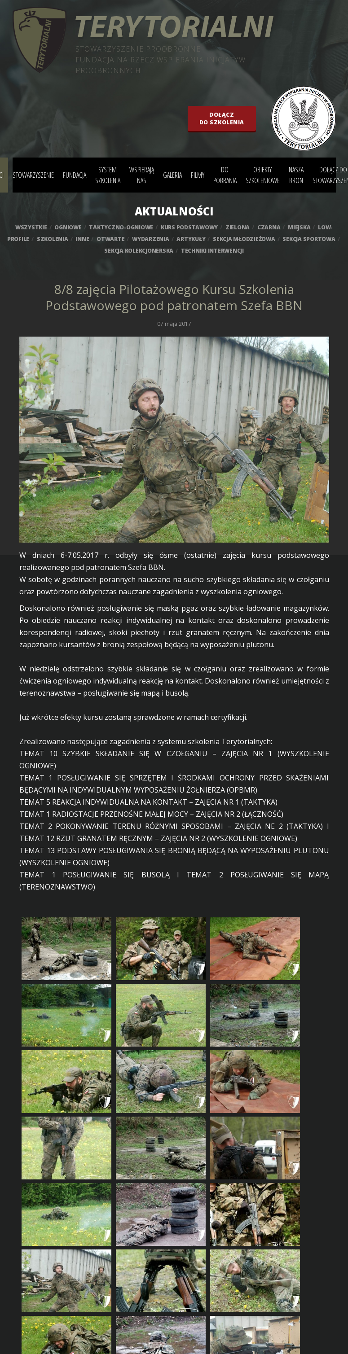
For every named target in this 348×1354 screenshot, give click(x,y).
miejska (299, 227)
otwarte (110, 239)
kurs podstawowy (189, 227)
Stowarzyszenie (33, 175)
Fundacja (74, 175)
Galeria (172, 175)
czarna (269, 227)
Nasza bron (296, 175)
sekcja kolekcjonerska (138, 250)
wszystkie (31, 227)
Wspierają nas (141, 175)
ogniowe (67, 227)
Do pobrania (225, 175)
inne (82, 239)
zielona (237, 227)
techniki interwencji (212, 250)
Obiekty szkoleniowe (263, 175)
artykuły (190, 239)
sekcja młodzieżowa (244, 239)
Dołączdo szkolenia (221, 118)
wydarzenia (150, 239)
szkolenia (52, 239)
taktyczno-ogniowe (121, 227)
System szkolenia (107, 175)
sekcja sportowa (308, 239)
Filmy (197, 175)
